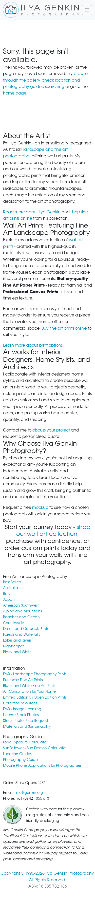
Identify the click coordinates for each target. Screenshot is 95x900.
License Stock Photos (21, 715)
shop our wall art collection (53, 530)
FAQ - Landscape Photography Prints (34, 674)
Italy (6, 593)
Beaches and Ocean (21, 617)
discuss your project (51, 430)
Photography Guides (21, 759)
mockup (40, 507)
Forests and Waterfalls (21, 634)
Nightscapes (13, 646)
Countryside (13, 623)
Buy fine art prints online (64, 328)
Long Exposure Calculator (25, 742)
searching (54, 86)
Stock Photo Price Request (25, 720)
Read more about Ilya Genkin (32, 212)
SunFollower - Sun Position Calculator (34, 748)
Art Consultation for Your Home (29, 691)
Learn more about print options (33, 345)
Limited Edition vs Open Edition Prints (34, 697)
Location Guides (17, 754)
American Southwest (21, 605)
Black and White (17, 652)
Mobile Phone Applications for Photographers (42, 765)
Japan (9, 599)
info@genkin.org (29, 792)
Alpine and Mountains (22, 611)
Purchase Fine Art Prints (23, 680)
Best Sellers (12, 582)
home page (14, 93)
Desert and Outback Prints (25, 628)
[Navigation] (87, 10)
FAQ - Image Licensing (22, 709)
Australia (10, 588)
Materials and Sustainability (27, 726)
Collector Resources (20, 703)
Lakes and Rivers (17, 640)
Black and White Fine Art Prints (29, 685)
